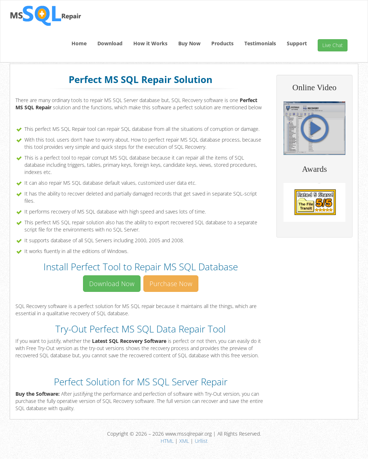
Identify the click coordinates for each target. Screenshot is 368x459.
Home (79, 43)
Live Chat (332, 45)
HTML (167, 440)
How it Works (150, 43)
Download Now (111, 283)
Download (110, 43)
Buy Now (189, 43)
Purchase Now (171, 283)
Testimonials (260, 43)
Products (222, 43)
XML (184, 440)
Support (297, 43)
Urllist (201, 440)
